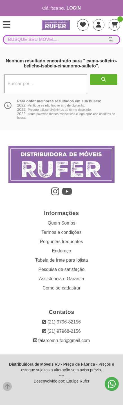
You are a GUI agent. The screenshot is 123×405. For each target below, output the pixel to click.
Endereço (61, 250)
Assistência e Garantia (61, 278)
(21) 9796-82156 (61, 322)
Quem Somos (61, 223)
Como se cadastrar (61, 288)
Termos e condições (61, 232)
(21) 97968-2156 (61, 331)
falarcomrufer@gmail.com (61, 340)
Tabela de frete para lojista (61, 260)
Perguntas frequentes (61, 241)
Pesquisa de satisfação (61, 269)
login (73, 8)
